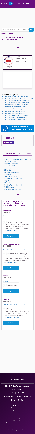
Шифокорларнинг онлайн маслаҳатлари (21, 128)
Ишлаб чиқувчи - (17, 430)
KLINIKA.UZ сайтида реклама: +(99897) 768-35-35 (17, 387)
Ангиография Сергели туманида (14, 107)
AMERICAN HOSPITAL (12, 189)
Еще (17, 47)
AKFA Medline (9, 166)
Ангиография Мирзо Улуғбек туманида (17, 98)
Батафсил (11, 236)
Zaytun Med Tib (10, 161)
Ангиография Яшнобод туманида (15, 115)
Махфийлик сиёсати (25, 422)
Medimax (7, 174)
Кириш (26, 3)
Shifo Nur (7, 170)
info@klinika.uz (17, 393)
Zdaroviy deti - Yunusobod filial (14, 249)
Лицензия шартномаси (11, 422)
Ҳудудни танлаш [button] (7, 33)
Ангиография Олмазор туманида (15, 109)
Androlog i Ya (9, 168)
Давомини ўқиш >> (11, 230)
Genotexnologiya (10, 176)
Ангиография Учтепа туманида (14, 111)
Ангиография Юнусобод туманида (15, 100)
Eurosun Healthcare (11, 172)
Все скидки (8, 142)
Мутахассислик (25, 153)
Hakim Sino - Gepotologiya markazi (17, 159)
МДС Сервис (9, 187)
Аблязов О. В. (8, 281)
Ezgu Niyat (8, 181)
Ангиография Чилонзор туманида (15, 117)
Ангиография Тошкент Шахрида (15, 96)
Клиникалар (10, 153)
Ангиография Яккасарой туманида (15, 119)
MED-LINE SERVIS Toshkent (15, 178)
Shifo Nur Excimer (11, 183)
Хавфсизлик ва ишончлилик (17, 424)
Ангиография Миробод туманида (15, 104)
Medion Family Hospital (13, 185)
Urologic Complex (11, 163)
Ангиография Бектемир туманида (15, 102)
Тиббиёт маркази (23, 57)
